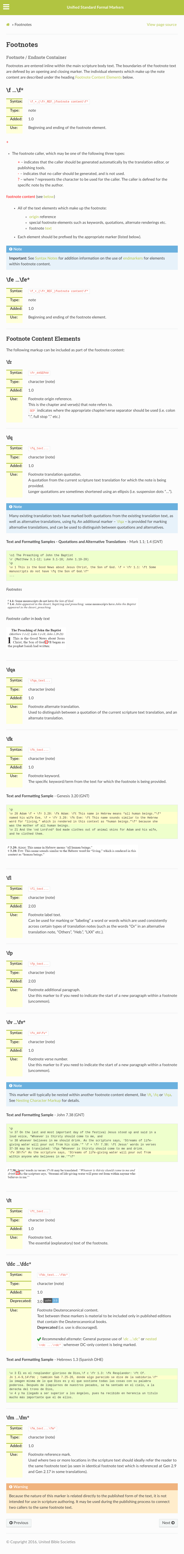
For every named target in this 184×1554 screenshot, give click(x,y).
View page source (162, 25)
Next (168, 1523)
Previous (18, 1523)
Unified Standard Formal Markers (95, 7)
